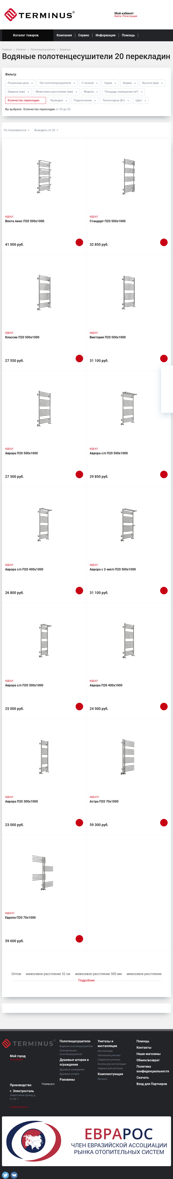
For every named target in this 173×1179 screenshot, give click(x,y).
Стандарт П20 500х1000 (108, 221)
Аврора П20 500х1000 (21, 453)
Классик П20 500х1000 (22, 337)
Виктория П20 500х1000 (108, 337)
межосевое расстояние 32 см (48, 974)
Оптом (16, 974)
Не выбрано (18, 1059)
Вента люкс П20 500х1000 (24, 221)
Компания (64, 35)
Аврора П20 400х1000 (106, 685)
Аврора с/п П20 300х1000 (24, 685)
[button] (98, 14)
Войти (117, 16)
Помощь (128, 35)
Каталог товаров (27, 35)
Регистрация (130, 16)
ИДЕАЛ (9, 216)
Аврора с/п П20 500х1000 (109, 453)
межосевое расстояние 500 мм (98, 974)
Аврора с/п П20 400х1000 (24, 569)
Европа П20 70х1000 (20, 917)
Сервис (83, 35)
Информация (105, 35)
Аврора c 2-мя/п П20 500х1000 (113, 569)
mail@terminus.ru (19, 1107)
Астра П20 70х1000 (104, 801)
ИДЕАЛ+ (94, 797)
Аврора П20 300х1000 (21, 801)
